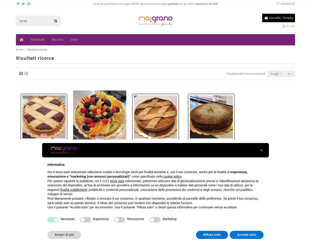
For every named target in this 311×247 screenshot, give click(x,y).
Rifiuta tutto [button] (212, 234)
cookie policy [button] (172, 176)
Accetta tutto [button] (246, 234)
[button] (261, 150)
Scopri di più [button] (64, 234)
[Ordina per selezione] (276, 74)
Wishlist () (286, 3)
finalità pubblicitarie (73, 190)
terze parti (117, 181)
